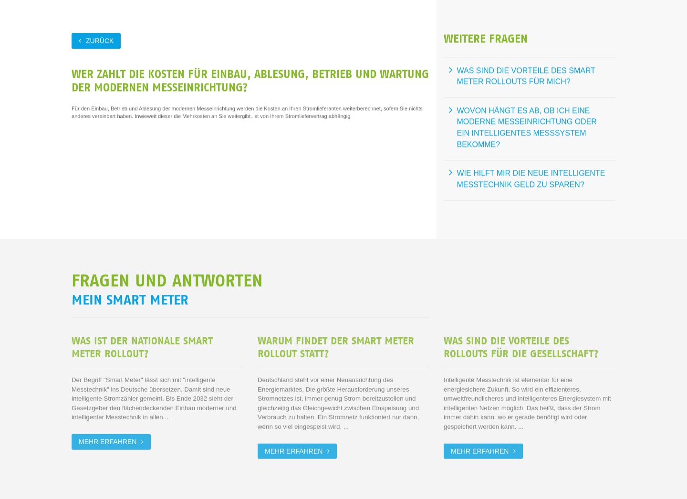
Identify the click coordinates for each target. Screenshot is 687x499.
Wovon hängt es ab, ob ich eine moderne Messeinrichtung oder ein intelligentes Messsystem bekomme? (527, 127)
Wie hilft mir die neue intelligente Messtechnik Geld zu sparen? (531, 178)
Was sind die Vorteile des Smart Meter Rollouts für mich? (526, 76)
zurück (100, 40)
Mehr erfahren (107, 441)
